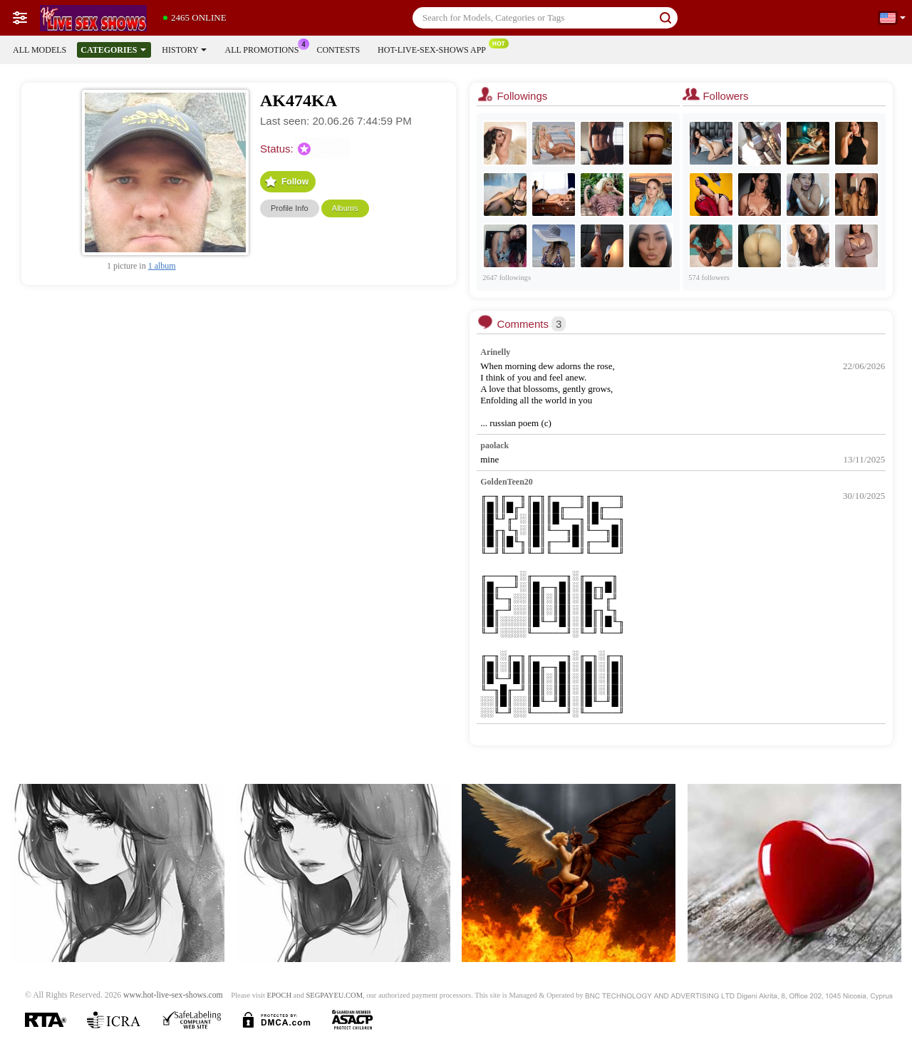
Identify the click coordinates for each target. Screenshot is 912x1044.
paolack (494, 445)
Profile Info (290, 208)
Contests (338, 50)
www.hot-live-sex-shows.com (172, 995)
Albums (345, 208)
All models (39, 50)
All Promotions (265, 48)
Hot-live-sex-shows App (435, 48)
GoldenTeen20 (506, 482)
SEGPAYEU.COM (334, 995)
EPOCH (279, 995)
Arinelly (495, 352)
